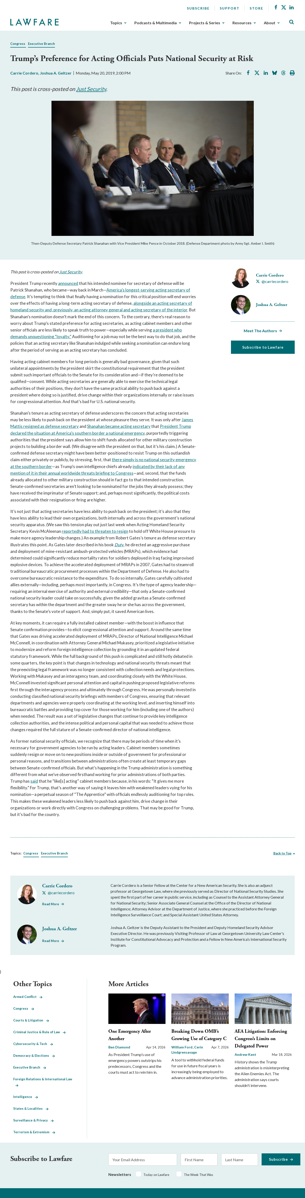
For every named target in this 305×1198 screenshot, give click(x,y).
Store (256, 8)
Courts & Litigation (31, 1020)
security (36, 309)
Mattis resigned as (27, 426)
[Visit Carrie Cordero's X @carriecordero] (272, 281)
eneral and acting (127, 309)
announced (68, 283)
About (269, 23)
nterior (181, 309)
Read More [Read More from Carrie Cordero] (50, 904)
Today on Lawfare (156, 1175)
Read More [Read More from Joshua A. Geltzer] (50, 941)
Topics (116, 23)
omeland (21, 309)
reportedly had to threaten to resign (95, 531)
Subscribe (198, 8)
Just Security (91, 89)
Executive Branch (41, 44)
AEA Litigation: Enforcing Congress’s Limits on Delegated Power (261, 1038)
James (187, 419)
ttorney (101, 309)
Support (230, 8)
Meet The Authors (260, 330)
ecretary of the (159, 309)
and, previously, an (61, 309)
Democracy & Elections (34, 1056)
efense (19, 296)
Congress (17, 44)
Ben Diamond (119, 1047)
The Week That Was (198, 1175)
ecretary (71, 426)
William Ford (182, 1047)
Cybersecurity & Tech (33, 1044)
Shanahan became (103, 426)
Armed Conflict (27, 997)
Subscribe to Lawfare (263, 347)
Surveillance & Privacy (33, 1120)
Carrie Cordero (24, 73)
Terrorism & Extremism (34, 1132)
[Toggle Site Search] (291, 22)
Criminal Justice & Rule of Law (39, 1032)
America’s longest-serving (130, 290)
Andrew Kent (245, 1054)
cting (162, 290)
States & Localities (31, 1108)
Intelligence (25, 1097)
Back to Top (282, 853)
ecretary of (179, 290)
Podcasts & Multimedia (155, 23)
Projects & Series (204, 23)
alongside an (145, 303)
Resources (242, 23)
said (34, 781)
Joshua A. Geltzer (56, 73)
